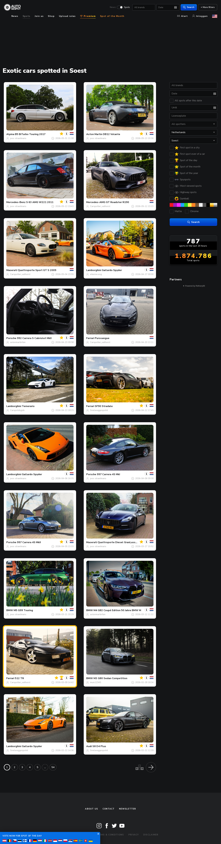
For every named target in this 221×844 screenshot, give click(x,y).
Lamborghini (93, 270)
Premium (88, 16)
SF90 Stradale (104, 406)
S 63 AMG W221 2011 (39, 202)
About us (91, 808)
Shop (51, 16)
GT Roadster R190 (117, 202)
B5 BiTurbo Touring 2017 (30, 134)
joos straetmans (18, 138)
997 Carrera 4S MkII (29, 542)
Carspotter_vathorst (100, 206)
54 (53, 767)
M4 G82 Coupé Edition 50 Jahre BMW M (117, 610)
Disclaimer (150, 834)
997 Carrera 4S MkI (108, 474)
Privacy (133, 834)
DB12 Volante (111, 134)
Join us (39, 16)
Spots (127, 7)
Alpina (10, 134)
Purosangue (102, 338)
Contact (109, 808)
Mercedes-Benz (16, 202)
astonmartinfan (18, 342)
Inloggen (200, 16)
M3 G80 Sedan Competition (110, 678)
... (45, 767)
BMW (9, 610)
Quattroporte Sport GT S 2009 (37, 270)
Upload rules (67, 16)
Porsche (11, 338)
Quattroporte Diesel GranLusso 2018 (121, 542)
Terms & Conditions (110, 834)
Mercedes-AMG (95, 202)
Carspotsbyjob (17, 410)
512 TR (19, 678)
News (113, 7)
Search (188, 7)
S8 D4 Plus (99, 746)
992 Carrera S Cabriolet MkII (34, 338)
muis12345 (95, 682)
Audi (89, 746)
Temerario (28, 406)
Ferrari (90, 338)
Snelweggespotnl (99, 410)
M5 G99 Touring (23, 610)
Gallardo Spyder (112, 270)
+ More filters (208, 7)
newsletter (127, 808)
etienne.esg (96, 274)
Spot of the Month (112, 16)
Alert (182, 16)
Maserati (11, 270)
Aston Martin (94, 134)
